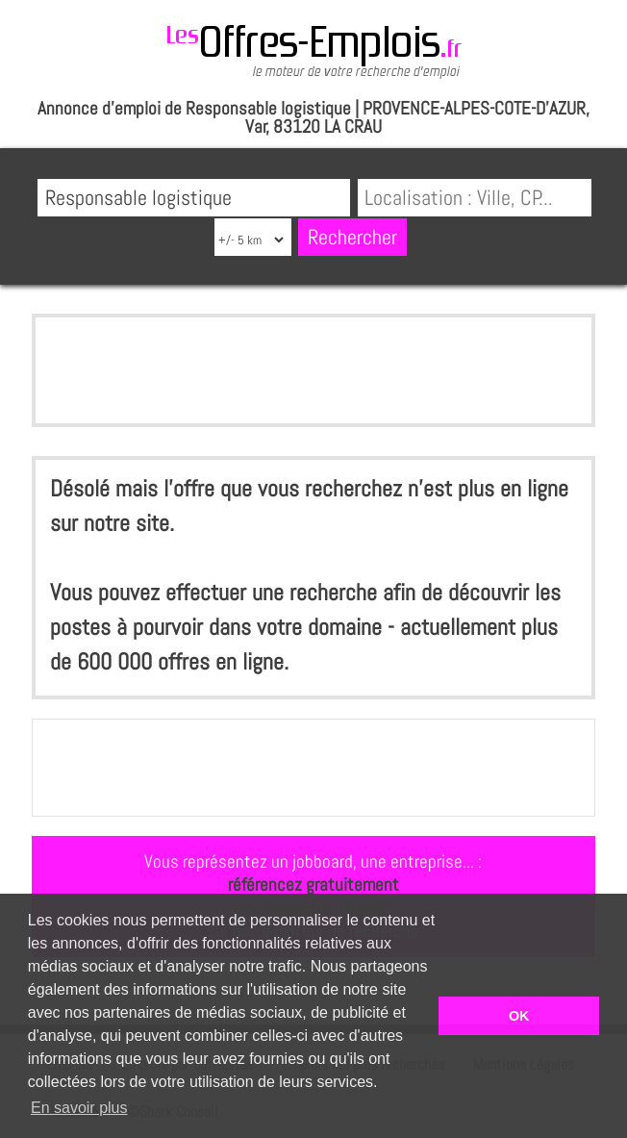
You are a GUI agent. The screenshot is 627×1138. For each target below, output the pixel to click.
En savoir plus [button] (79, 1108)
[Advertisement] (314, 370)
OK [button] (519, 1016)
